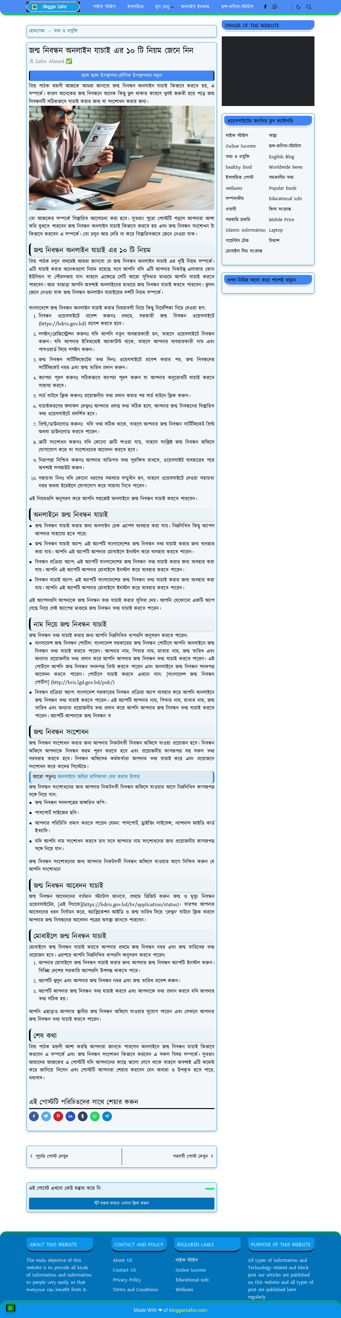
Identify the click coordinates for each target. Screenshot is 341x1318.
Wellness (184, 1289)
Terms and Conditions (135, 1289)
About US (122, 1260)
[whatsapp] (275, 7)
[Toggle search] (308, 7)
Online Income (191, 1270)
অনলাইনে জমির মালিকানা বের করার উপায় (99, 777)
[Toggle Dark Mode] (298, 7)
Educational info (192, 1279)
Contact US (124, 1270)
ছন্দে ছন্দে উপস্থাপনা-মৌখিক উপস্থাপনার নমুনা (121, 75)
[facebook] (265, 7)
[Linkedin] (285, 7)
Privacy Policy (127, 1279)
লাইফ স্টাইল (187, 1260)
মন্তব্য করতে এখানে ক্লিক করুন (121, 1203)
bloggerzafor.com (188, 1310)
